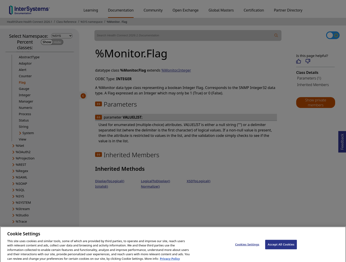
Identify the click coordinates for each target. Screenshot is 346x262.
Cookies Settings (247, 249)
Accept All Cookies (281, 249)
